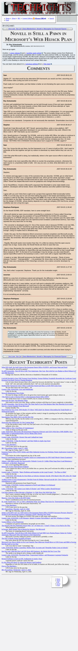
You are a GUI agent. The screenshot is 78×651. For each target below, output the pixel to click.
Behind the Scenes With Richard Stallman (15, 467)
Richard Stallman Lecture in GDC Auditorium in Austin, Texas (22, 559)
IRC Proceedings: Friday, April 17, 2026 (15, 449)
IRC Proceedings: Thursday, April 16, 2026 (15, 509)
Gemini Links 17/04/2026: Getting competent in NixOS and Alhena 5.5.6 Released (28, 485)
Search (52, 18)
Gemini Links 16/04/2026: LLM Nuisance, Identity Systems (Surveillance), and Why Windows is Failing (35, 519)
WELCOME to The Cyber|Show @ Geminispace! (18, 428)
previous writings (32, 64)
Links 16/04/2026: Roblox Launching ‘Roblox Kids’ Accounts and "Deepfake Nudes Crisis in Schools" (35, 548)
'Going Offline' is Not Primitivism (13, 522)
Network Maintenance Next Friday (13, 393)
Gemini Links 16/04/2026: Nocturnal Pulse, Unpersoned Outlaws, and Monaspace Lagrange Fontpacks (35, 555)
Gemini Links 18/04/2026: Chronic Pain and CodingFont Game (22, 438)
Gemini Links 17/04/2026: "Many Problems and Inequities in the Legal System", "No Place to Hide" (34, 472)
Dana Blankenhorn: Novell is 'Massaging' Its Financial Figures (45, 29)
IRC (19, 18)
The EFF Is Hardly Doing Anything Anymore (16, 539)
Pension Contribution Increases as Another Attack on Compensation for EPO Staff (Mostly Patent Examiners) (37, 458)
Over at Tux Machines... (9, 445)
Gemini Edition (27, 18)
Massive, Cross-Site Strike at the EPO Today (16, 498)
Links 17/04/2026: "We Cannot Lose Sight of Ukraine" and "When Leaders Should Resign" (31, 489)
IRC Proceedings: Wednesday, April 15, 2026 (16, 570)
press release (15, 53)
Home (8, 18)
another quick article (34, 53)
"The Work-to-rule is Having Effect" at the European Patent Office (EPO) (25, 397)
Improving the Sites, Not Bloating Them (15, 401)
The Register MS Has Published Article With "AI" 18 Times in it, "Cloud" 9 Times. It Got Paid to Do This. (36, 526)
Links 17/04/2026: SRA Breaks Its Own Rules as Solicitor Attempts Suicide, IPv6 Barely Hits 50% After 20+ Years (39, 476)
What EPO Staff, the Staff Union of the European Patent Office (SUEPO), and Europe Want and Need (34, 368)
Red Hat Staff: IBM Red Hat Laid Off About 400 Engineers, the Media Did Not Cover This (31, 552)
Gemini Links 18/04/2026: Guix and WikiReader (17, 390)
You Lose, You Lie (14, 29)
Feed (7, 20)
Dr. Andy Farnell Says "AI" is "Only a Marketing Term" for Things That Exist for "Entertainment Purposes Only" (38, 502)
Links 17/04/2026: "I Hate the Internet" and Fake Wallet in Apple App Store (26, 441)
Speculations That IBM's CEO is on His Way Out (17, 417)
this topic (47, 64)
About (14, 18)
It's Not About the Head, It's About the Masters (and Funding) (21, 563)
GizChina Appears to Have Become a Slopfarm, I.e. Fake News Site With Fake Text (29, 493)
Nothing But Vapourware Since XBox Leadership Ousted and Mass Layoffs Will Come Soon (32, 386)
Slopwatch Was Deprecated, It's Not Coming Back (18, 423)
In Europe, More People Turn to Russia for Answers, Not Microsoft (23, 530)
